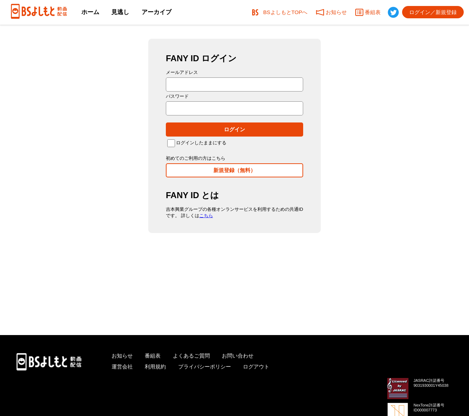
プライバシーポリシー (204, 367)
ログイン (234, 129)
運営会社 (122, 367)
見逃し (120, 12)
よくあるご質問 (191, 356)
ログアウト (256, 367)
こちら (206, 215)
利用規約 (155, 367)
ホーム (90, 12)
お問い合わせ (238, 356)
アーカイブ (156, 12)
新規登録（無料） (234, 170)
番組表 (153, 356)
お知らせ (122, 356)
